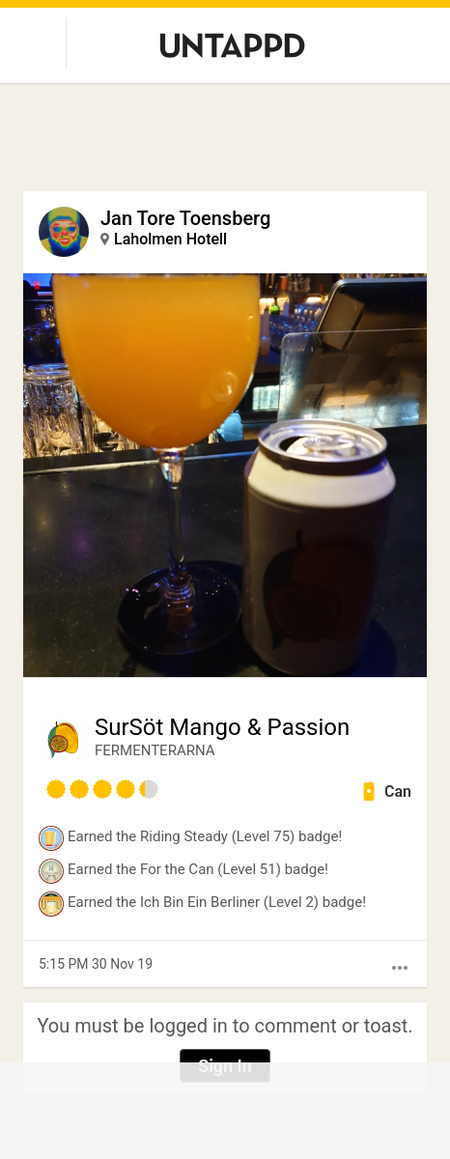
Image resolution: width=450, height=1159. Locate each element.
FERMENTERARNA (155, 750)
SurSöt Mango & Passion (222, 727)
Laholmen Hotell (170, 239)
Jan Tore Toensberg (185, 218)
